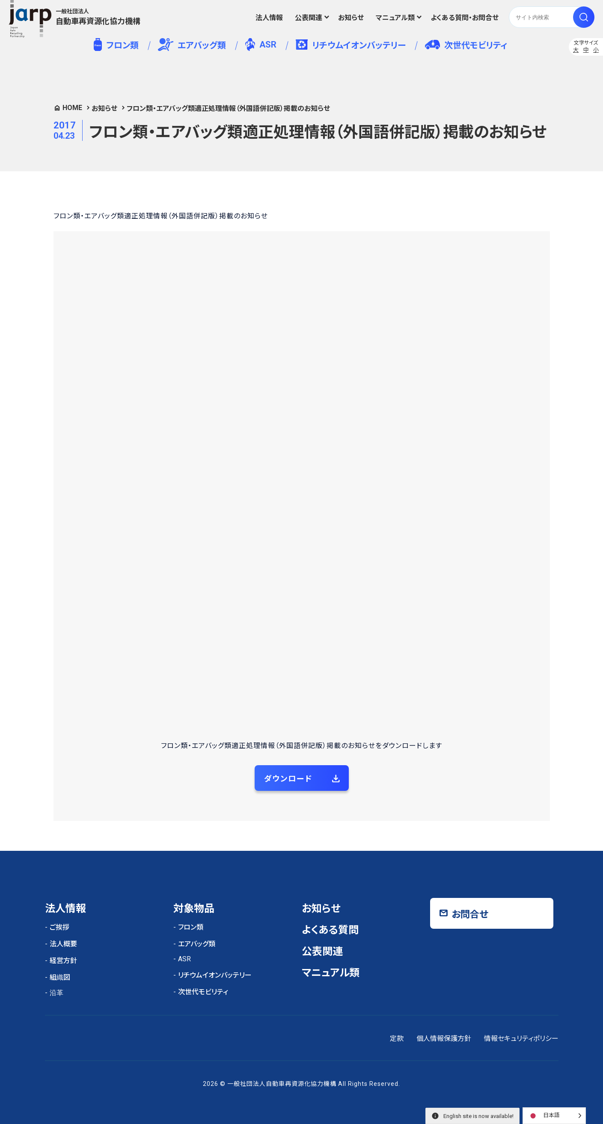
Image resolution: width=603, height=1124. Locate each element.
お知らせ (351, 18)
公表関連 (308, 18)
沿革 (56, 993)
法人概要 (63, 944)
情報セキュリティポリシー (521, 1039)
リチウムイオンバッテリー (351, 45)
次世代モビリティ (466, 45)
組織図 (60, 977)
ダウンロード (288, 778)
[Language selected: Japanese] (554, 1115)
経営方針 (63, 961)
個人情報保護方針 (443, 1039)
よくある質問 (330, 930)
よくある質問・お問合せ (465, 18)
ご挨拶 (59, 927)
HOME (72, 108)
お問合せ (470, 914)
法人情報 (269, 18)
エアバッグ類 (192, 44)
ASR (260, 44)
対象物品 (193, 909)
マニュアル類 (395, 18)
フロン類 (116, 44)
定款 (397, 1039)
